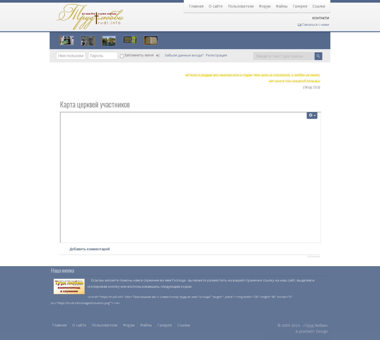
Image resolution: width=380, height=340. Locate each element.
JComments (313, 256)
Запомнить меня (139, 55)
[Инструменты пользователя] (312, 115)
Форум (265, 6)
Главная (196, 6)
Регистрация (217, 55)
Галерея (300, 6)
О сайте (216, 6)
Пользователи (241, 6)
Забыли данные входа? (184, 55)
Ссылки (318, 6)
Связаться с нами (313, 24)
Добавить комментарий (89, 249)
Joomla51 (307, 331)
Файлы (281, 6)
